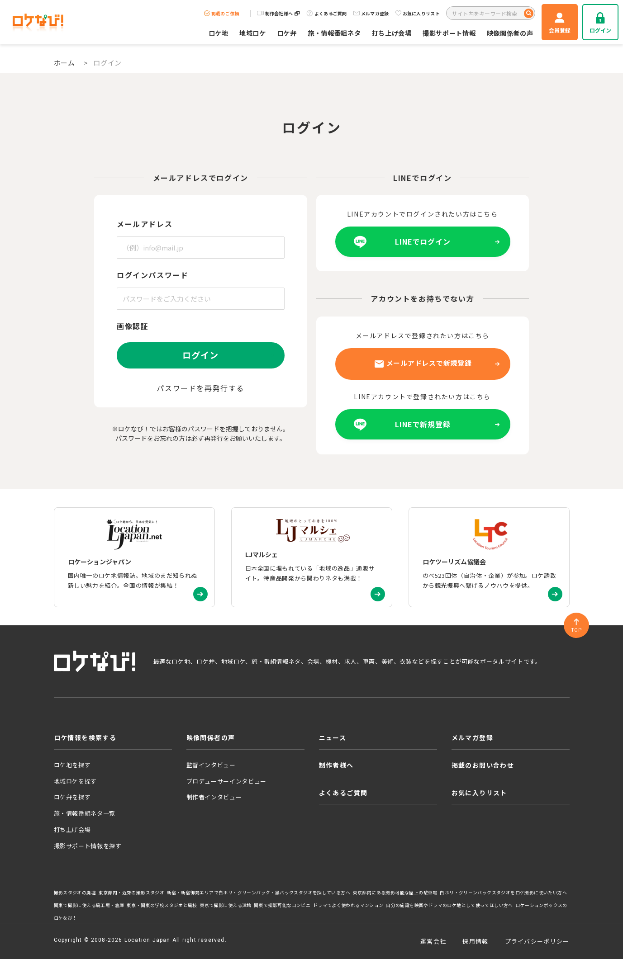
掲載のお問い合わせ (483, 765)
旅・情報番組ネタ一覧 (85, 813)
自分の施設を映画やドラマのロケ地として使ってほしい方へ (449, 905)
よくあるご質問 (326, 13)
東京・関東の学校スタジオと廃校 (162, 905)
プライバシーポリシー (537, 941)
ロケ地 (218, 33)
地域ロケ (252, 33)
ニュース (333, 737)
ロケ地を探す (72, 765)
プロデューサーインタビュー (226, 781)
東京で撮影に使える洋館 (226, 905)
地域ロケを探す (75, 781)
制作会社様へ (278, 13)
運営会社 (433, 941)
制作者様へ (336, 765)
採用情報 (475, 941)
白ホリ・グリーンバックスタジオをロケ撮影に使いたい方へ (503, 892)
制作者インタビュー (214, 797)
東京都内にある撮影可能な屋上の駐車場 (395, 892)
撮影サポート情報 (449, 33)
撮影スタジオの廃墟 (75, 892)
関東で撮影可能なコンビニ (282, 905)
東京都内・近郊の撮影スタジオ (132, 892)
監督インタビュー (211, 765)
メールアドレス (144, 223)
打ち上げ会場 (392, 33)
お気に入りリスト (417, 13)
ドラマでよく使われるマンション (348, 905)
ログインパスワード (152, 274)
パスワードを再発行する (200, 388)
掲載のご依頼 (221, 13)
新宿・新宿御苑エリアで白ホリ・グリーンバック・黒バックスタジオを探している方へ (258, 892)
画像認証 (132, 326)
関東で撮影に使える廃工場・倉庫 (89, 905)
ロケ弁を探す (72, 797)
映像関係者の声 (510, 33)
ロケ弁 (287, 33)
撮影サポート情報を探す (88, 845)
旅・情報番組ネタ (334, 33)
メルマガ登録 (371, 13)
